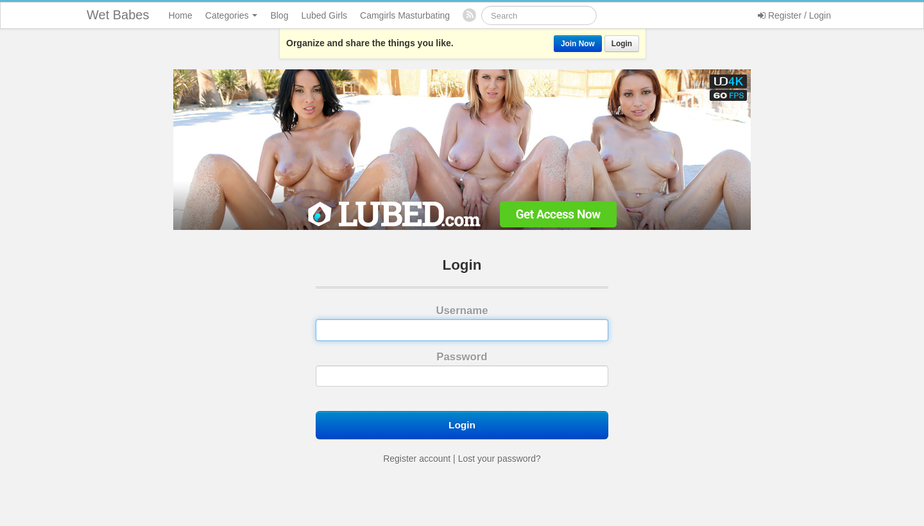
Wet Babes (118, 15)
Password (462, 369)
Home (180, 15)
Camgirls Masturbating (405, 15)
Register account (416, 458)
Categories (231, 15)
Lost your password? (499, 458)
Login (622, 43)
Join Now (578, 43)
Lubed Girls (324, 15)
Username (462, 322)
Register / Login (794, 15)
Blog (279, 15)
